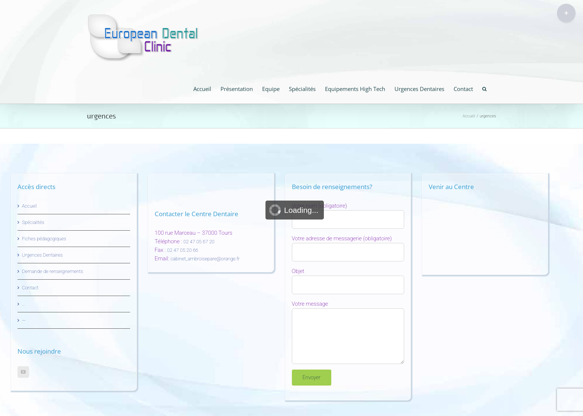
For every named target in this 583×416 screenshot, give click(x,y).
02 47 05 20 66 (182, 250)
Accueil (29, 206)
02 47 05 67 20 (199, 241)
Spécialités (33, 222)
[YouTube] (23, 372)
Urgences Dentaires (42, 255)
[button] (484, 88)
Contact (30, 287)
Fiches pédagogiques (44, 238)
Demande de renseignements (52, 271)
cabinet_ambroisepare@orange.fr (205, 258)
